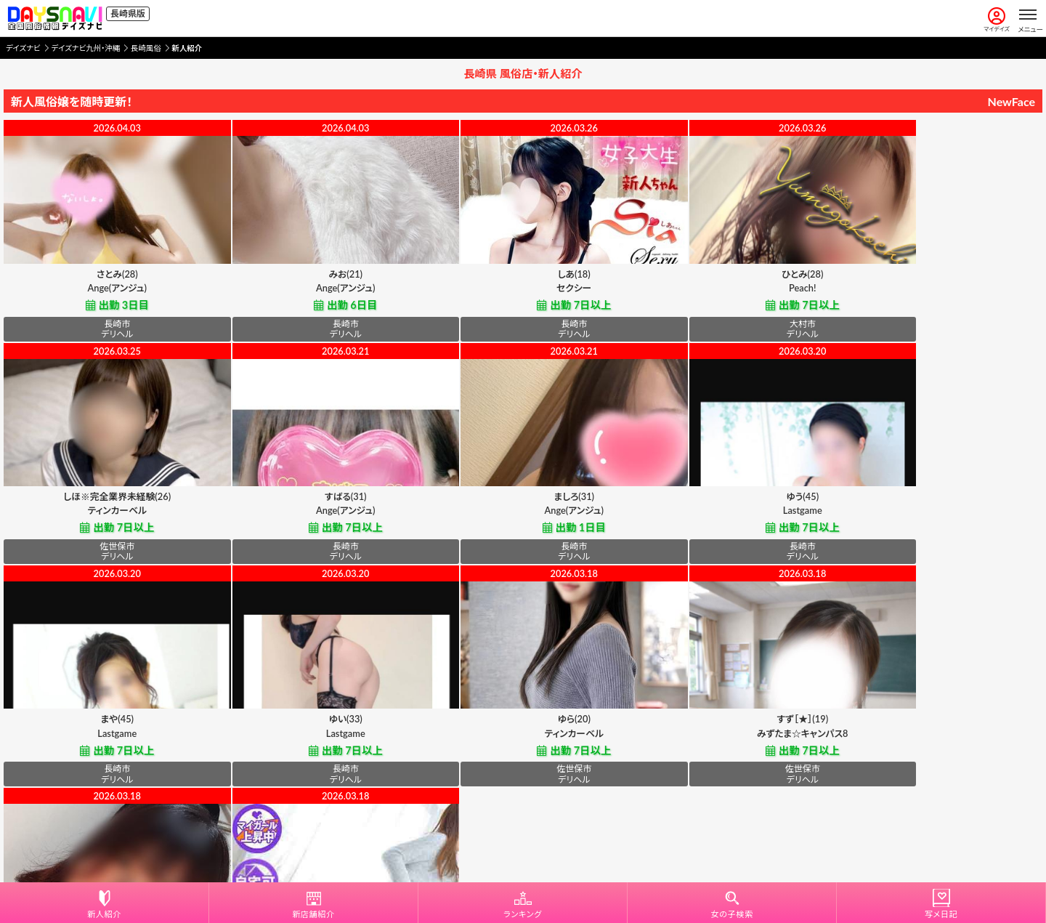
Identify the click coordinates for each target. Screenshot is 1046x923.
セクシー (523, 291)
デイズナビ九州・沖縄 (86, 48)
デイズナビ (23, 48)
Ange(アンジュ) (106, 291)
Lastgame (523, 517)
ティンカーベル (939, 291)
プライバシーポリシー (546, 839)
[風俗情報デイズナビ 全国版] (54, 18)
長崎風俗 (146, 48)
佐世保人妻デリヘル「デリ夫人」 (523, 743)
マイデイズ (997, 20)
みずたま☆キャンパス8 (315, 743)
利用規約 (475, 839)
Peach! (731, 291)
